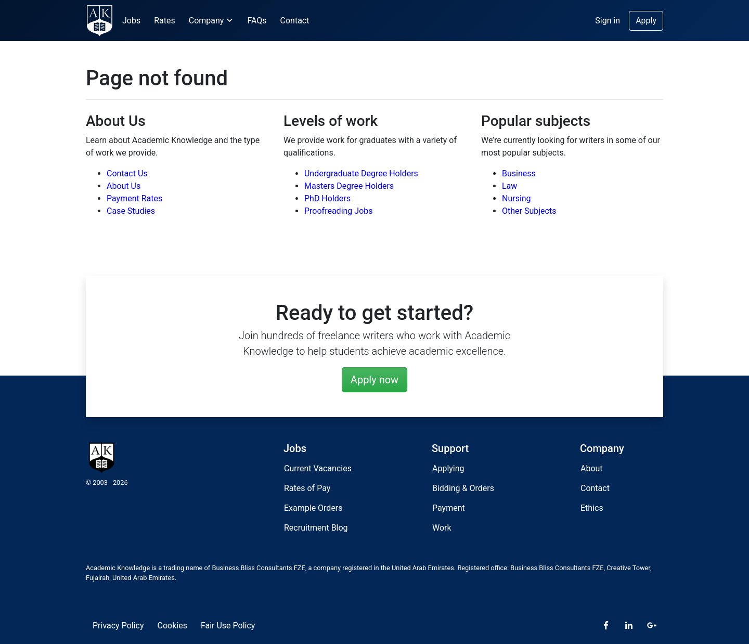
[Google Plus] (651, 626)
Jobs (131, 20)
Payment (448, 508)
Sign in (607, 20)
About (591, 468)
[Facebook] (606, 626)
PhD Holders (327, 198)
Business (519, 173)
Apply (646, 20)
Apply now (374, 379)
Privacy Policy (118, 625)
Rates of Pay (307, 488)
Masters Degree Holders (349, 186)
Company (211, 20)
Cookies (172, 625)
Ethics (591, 508)
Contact (294, 20)
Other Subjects (529, 211)
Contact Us (127, 173)
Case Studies (131, 211)
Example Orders (313, 508)
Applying (448, 468)
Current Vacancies (318, 468)
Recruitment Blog (316, 528)
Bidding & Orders (463, 488)
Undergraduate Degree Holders (361, 173)
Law (509, 186)
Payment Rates (134, 198)
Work (441, 528)
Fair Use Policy (228, 625)
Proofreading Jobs (338, 211)
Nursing (516, 198)
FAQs (256, 20)
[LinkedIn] (628, 626)
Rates (164, 20)
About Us (123, 186)
